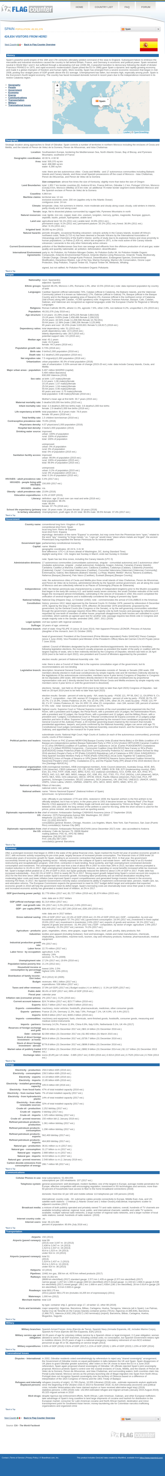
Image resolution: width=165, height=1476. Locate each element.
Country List (104, 7)
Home (79, 7)
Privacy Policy (32, 1458)
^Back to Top (10, 271)
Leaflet (127, 132)
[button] (108, 99)
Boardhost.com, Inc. (50, 1458)
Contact (5, 1458)
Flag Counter (27, 9)
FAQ (127, 7)
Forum (145, 7)
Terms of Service (17, 1458)
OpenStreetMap (141, 132)
